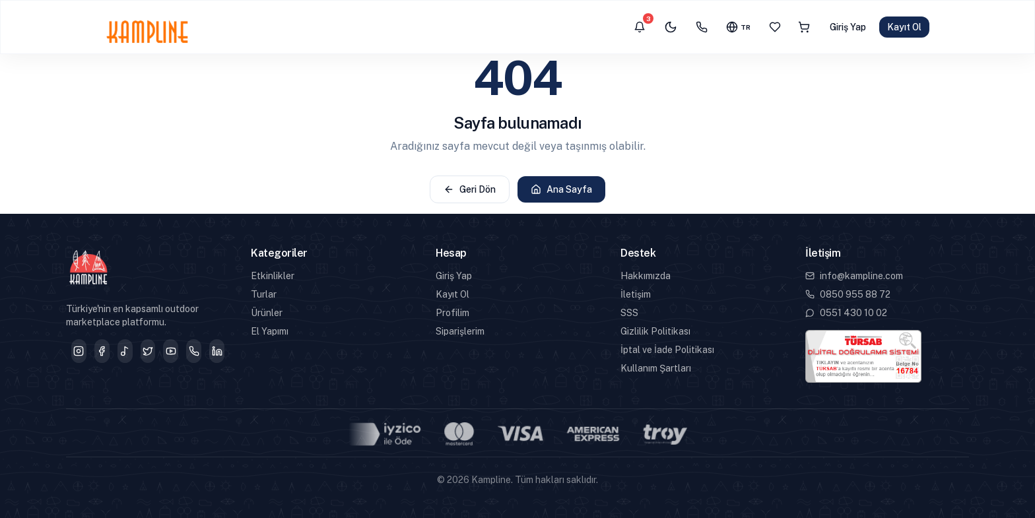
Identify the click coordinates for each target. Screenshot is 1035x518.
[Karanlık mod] (670, 27)
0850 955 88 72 (847, 294)
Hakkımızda (645, 276)
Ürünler (267, 313)
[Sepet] (804, 27)
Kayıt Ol (904, 27)
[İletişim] (701, 27)
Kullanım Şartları (655, 368)
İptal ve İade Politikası (667, 349)
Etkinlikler (272, 276)
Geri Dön (470, 189)
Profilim (452, 313)
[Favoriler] (775, 27)
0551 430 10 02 (846, 313)
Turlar (264, 294)
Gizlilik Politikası (655, 331)
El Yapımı (269, 331)
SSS (629, 313)
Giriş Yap (848, 27)
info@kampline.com (854, 276)
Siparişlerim (460, 331)
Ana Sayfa (561, 189)
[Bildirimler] (639, 27)
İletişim (635, 294)
